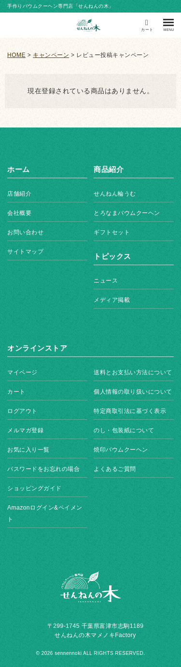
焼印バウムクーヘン (121, 449)
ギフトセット (112, 232)
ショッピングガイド (34, 488)
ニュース (106, 280)
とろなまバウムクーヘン (127, 213)
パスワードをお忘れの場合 (43, 469)
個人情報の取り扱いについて (133, 391)
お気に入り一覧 (28, 449)
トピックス (112, 256)
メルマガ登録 (25, 430)
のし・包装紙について (124, 430)
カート (16, 391)
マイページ (22, 372)
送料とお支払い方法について (133, 372)
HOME (16, 55)
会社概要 (19, 213)
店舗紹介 (19, 193)
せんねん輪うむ (115, 193)
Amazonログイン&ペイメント (45, 513)
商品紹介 (109, 169)
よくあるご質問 (115, 469)
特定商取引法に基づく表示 (130, 411)
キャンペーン (51, 55)
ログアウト (22, 411)
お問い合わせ (25, 232)
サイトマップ (25, 251)
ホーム (18, 169)
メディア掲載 (112, 300)
